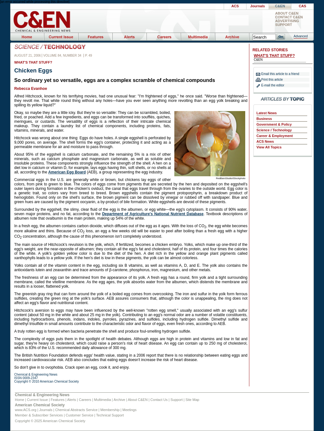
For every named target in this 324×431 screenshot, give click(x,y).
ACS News (265, 141)
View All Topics (269, 147)
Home (19, 400)
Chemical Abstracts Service (76, 410)
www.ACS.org (25, 410)
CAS (302, 6)
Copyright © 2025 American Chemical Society (50, 421)
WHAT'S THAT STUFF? (274, 55)
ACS (235, 6)
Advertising (287, 21)
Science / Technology (274, 130)
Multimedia (102, 400)
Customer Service (79, 415)
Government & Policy (274, 124)
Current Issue (37, 400)
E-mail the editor (272, 85)
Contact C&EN (289, 17)
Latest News (267, 113)
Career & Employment (275, 136)
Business (264, 119)
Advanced (301, 36)
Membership (110, 410)
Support (283, 25)
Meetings (129, 410)
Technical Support (110, 415)
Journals (257, 6)
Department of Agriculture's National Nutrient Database (153, 214)
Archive (119, 400)
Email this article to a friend (280, 74)
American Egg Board (67, 172)
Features (57, 400)
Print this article (272, 79)
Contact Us (158, 400)
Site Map (192, 400)
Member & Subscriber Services (39, 415)
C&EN (280, 6)
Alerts (71, 400)
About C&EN (286, 13)
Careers (85, 400)
